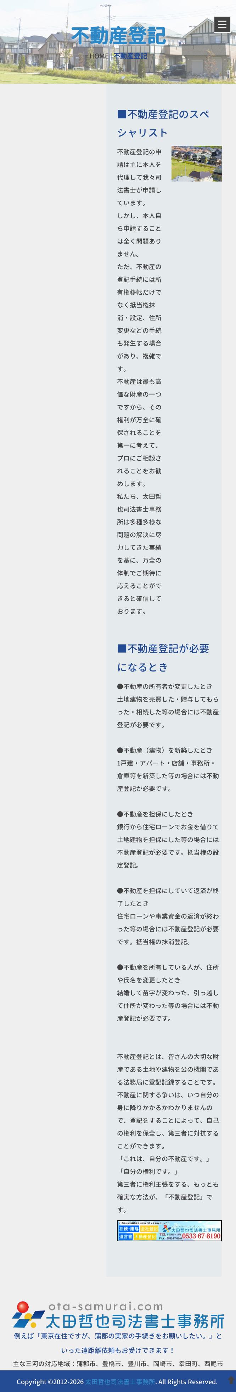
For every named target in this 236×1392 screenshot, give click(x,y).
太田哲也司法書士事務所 (120, 1381)
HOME (99, 56)
